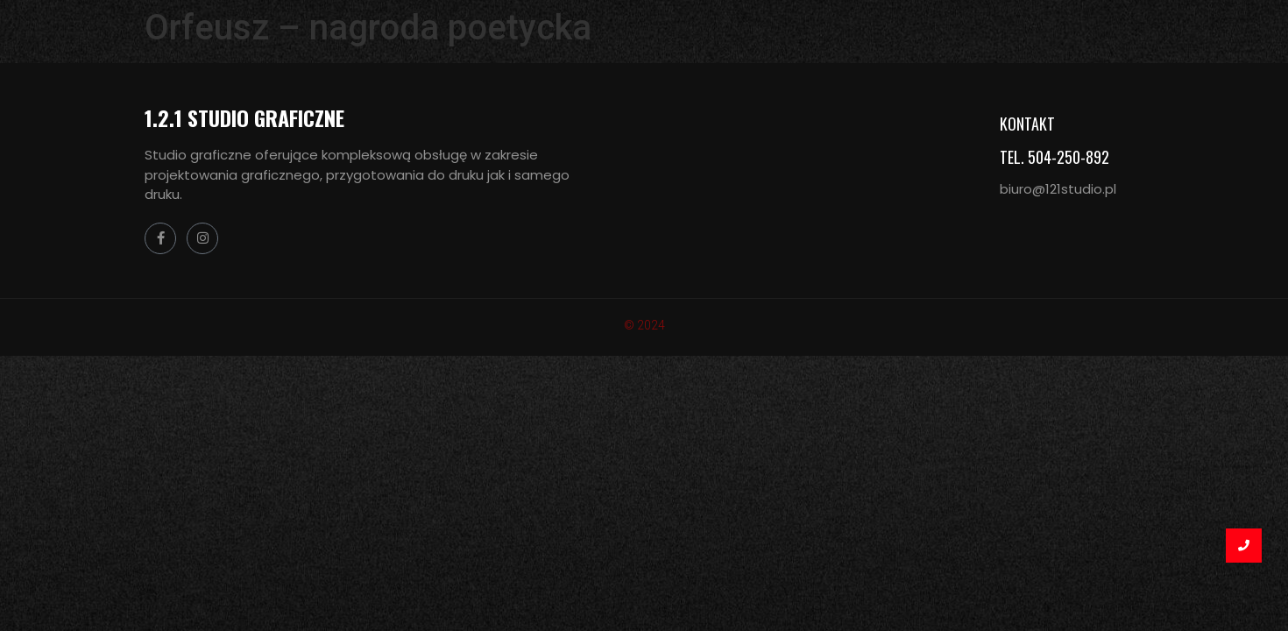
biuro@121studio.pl (1058, 189)
